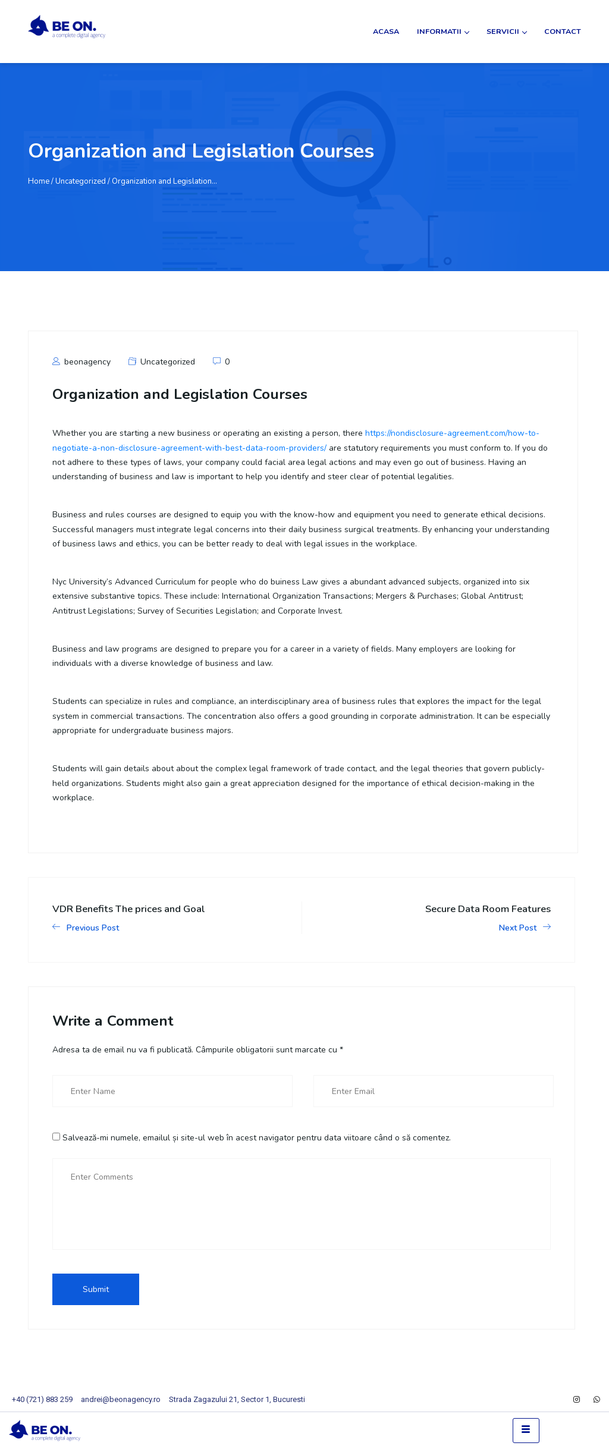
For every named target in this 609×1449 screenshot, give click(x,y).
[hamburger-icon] (526, 1430)
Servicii (506, 31)
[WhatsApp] (597, 1400)
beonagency (81, 361)
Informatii (443, 31)
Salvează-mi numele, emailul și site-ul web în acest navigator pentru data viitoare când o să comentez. (256, 1137)
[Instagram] (577, 1400)
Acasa (386, 31)
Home (38, 181)
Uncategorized (167, 361)
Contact (562, 31)
